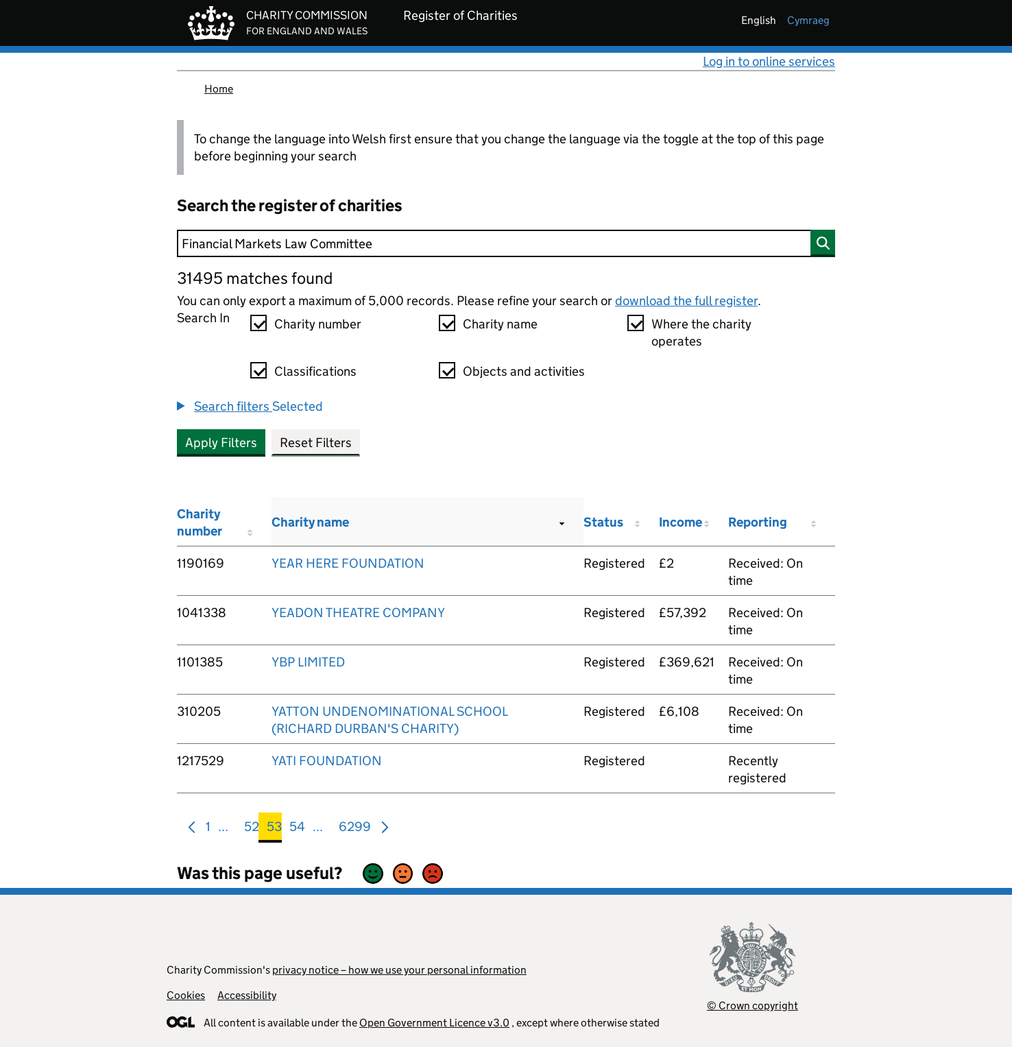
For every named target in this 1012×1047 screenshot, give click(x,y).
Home (218, 88)
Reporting (757, 522)
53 (274, 829)
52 (251, 829)
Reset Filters (316, 442)
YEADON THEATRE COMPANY (358, 613)
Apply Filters (221, 442)
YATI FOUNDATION (327, 761)
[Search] (506, 243)
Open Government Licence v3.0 (434, 1022)
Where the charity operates (701, 332)
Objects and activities (524, 371)
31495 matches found (255, 278)
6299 (355, 829)
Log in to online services (769, 61)
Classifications (315, 371)
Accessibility (246, 995)
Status (603, 522)
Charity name (500, 324)
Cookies (186, 995)
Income (680, 522)
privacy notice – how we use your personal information (399, 969)
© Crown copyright (752, 1005)
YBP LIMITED (308, 662)
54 (297, 829)
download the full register (686, 301)
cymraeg (808, 20)
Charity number (317, 324)
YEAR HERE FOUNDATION (348, 563)
